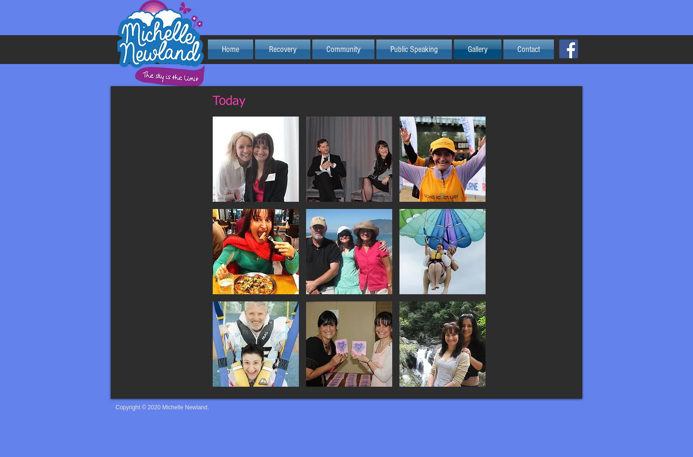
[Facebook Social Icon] (568, 48)
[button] (256, 159)
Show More (349, 394)
